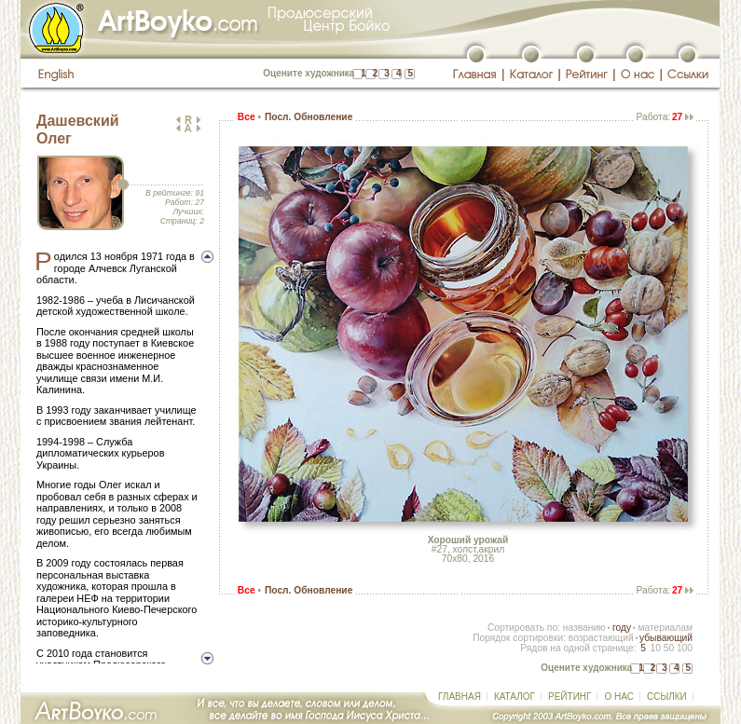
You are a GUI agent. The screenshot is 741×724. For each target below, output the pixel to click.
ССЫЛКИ (667, 696)
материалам (665, 627)
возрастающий (601, 638)
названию (584, 627)
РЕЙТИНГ (569, 696)
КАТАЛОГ (514, 696)
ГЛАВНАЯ (459, 696)
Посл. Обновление (308, 117)
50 (669, 648)
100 (685, 648)
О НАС (618, 696)
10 (655, 648)
